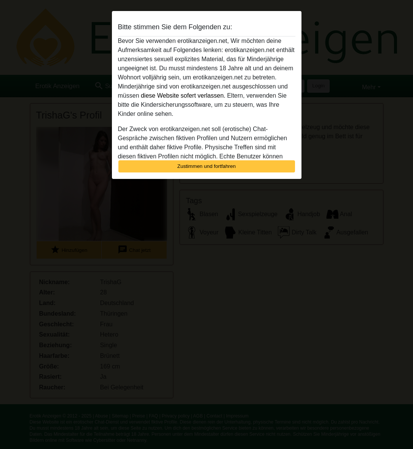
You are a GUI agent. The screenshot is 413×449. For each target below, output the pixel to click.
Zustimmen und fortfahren (206, 166)
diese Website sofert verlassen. (183, 95)
